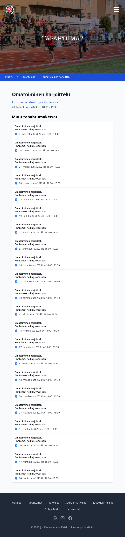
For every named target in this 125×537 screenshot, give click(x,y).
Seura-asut (73, 509)
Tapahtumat (28, 76)
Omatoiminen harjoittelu (56, 76)
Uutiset (16, 502)
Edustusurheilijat (102, 502)
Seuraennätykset (75, 502)
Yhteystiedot (52, 509)
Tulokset (54, 502)
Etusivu (9, 76)
